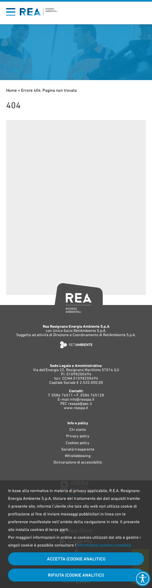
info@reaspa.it (82, 399)
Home (11, 90)
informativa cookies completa (104, 545)
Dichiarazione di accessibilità (77, 462)
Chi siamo (77, 429)
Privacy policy (77, 436)
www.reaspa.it (76, 408)
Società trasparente (77, 449)
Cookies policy (77, 443)
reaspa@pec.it (80, 403)
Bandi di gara (119, 6)
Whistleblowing (77, 455)
